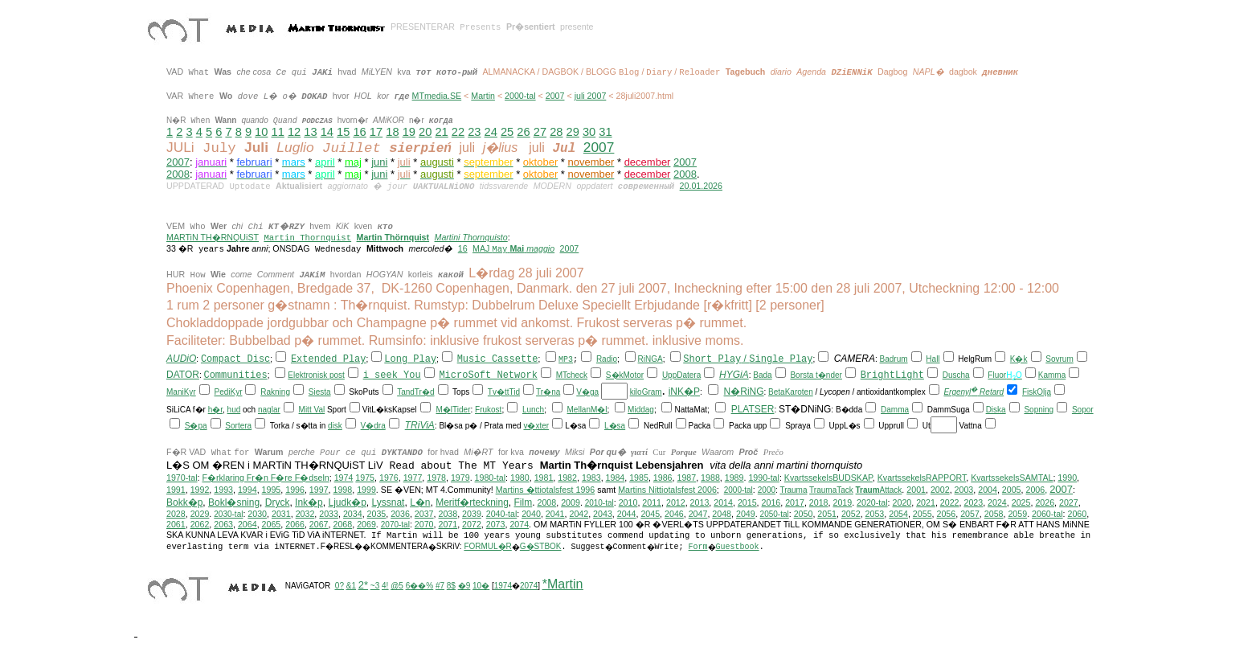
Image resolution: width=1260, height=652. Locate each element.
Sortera (238, 425)
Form (698, 547)
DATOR (182, 374)
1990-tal (763, 477)
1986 (663, 477)
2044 (626, 514)
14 (327, 131)
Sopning (1038, 409)
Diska (996, 409)
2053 (875, 514)
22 (458, 131)
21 (441, 131)
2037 (424, 514)
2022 (949, 502)
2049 (745, 514)
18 (392, 131)
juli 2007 (591, 95)
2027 (1068, 502)
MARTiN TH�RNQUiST (212, 237)
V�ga (587, 392)
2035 (377, 514)
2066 (295, 524)
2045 (650, 514)
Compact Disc (235, 359)
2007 (555, 95)
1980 (520, 477)
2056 (946, 514)
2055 (922, 514)
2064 (247, 524)
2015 (747, 502)
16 (359, 131)
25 (507, 131)
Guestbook (737, 547)
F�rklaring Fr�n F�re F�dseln (265, 477)
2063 (223, 524)
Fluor (997, 375)
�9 (464, 585)
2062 (200, 524)
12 (294, 131)
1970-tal (182, 477)
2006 (1035, 489)
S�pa (196, 425)
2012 (675, 502)
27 (540, 131)
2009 (570, 502)
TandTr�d (415, 392)
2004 (987, 489)
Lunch (533, 409)
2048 (721, 514)
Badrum (894, 359)
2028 (176, 514)
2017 (794, 502)
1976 (389, 477)
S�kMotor (625, 375)
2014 (723, 502)
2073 (495, 524)
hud (234, 409)
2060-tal (1047, 514)
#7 (440, 585)
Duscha (956, 375)
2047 (698, 514)
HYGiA (734, 374)
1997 (319, 489)
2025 (1021, 502)
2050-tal (774, 514)
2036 (400, 514)
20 (425, 131)
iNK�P (684, 391)
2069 (366, 524)
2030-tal (228, 514)
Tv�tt (498, 392)
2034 (352, 514)
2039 (471, 514)
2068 (342, 524)
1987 (686, 477)
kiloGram (646, 392)
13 (310, 131)
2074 (519, 524)
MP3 (565, 359)
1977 (413, 477)
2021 (925, 502)
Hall (932, 359)
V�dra (373, 425)
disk (335, 425)
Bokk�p (184, 502)
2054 (898, 514)
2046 (674, 514)
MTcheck (571, 375)
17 (376, 131)
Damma (895, 409)
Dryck (277, 502)
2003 (964, 489)
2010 (628, 502)
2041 (555, 514)
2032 (305, 514)
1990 (1067, 477)
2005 (1011, 489)
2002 (940, 489)
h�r (215, 409)
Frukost (488, 409)
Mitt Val (312, 409)
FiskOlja (1036, 392)
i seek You (392, 375)
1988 (710, 477)
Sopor (1083, 409)
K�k (1019, 359)
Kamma (1052, 375)
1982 (567, 477)
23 (474, 131)
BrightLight (892, 375)
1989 (734, 477)
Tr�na (548, 392)
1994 (247, 489)
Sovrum (1059, 359)
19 (409, 131)
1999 (366, 489)
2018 (818, 502)
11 (278, 131)
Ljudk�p (347, 502)
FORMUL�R (487, 546)
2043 (602, 514)
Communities (235, 375)
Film (523, 502)
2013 (700, 502)
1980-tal (490, 477)
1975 (364, 477)
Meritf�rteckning (472, 502)
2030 (257, 514)
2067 (319, 524)
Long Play (410, 359)
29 (573, 131)
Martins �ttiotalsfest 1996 (545, 489)
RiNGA (650, 359)
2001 (916, 489)
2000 (766, 490)
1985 (638, 477)
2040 (531, 514)
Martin (483, 95)
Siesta (320, 392)
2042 (578, 514)
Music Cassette (497, 359)
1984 (615, 477)
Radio (606, 359)
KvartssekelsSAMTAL (1012, 477)
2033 (328, 514)
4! (385, 585)
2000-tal (520, 95)
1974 (344, 477)
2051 (827, 514)
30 (589, 131)
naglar (269, 409)
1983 (591, 477)
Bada (762, 375)
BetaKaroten (790, 392)
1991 (176, 489)
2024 (997, 502)
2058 (994, 514)
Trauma (793, 490)
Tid (515, 392)
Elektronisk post (316, 375)
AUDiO (181, 358)
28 (556, 131)
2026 (1044, 502)
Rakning (275, 392)
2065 (271, 524)
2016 (771, 502)
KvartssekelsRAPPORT (922, 477)
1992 (200, 489)
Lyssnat (388, 502)
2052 (851, 514)
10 (261, 131)
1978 (436, 477)
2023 (973, 502)
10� (480, 585)
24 (491, 131)
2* (363, 585)
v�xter (536, 425)
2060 (1077, 514)
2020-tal (872, 502)
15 (343, 131)
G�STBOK (541, 546)
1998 (343, 489)
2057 (970, 514)
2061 (176, 524)
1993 (223, 489)
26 (523, 131)
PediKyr (228, 392)
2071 (447, 524)
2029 (200, 514)
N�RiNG (744, 391)
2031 (281, 514)
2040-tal (502, 514)
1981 (544, 477)
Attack (879, 490)
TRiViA (420, 425)
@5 (397, 585)
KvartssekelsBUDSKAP (828, 477)
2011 (651, 502)
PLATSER (753, 409)
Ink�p (309, 502)
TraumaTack (831, 490)
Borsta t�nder (815, 375)
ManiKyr (181, 392)
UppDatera (681, 375)
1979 (460, 477)
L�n (420, 502)
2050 (803, 514)
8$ (451, 585)
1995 (271, 489)
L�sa (614, 425)
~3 (374, 585)
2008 (178, 174)
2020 (902, 502)
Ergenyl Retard (973, 392)
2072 (471, 524)
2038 (447, 514)
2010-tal (599, 502)
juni (379, 162)
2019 (842, 502)
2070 (424, 524)
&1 (351, 585)
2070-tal (395, 524)
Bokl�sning (234, 502)
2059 (1017, 514)
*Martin (562, 584)
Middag (641, 409)
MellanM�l (587, 409)
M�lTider (453, 409)
